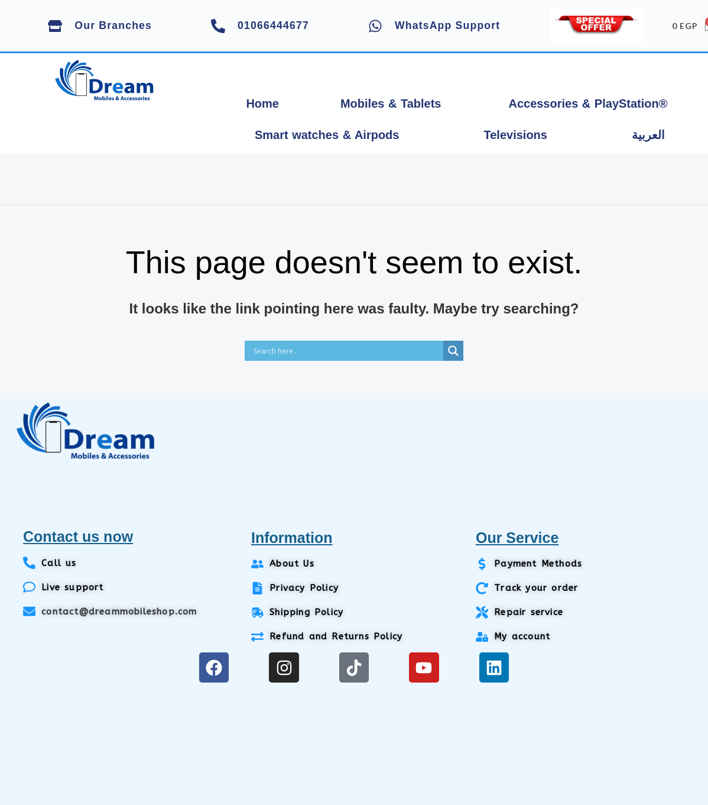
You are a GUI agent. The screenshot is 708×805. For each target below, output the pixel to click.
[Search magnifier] (453, 351)
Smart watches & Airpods (327, 134)
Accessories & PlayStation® (587, 103)
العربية (648, 134)
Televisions (515, 134)
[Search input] (347, 351)
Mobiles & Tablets (390, 103)
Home (262, 103)
